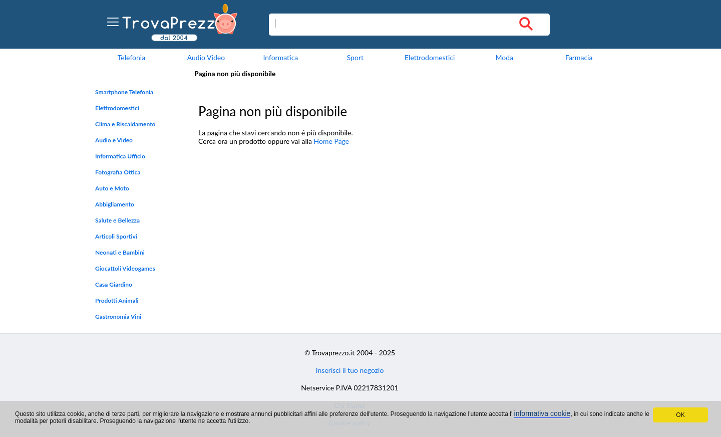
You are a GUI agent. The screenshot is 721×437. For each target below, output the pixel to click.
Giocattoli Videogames (125, 268)
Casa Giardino (113, 284)
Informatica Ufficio (120, 156)
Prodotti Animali (117, 300)
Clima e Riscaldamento (125, 124)
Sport (355, 57)
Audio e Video (114, 140)
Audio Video (206, 57)
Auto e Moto (112, 188)
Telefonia (131, 57)
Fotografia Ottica (117, 172)
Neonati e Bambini (120, 252)
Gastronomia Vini (118, 316)
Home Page (331, 141)
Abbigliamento (114, 204)
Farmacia (578, 57)
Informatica (280, 57)
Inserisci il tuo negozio (350, 370)
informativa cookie (542, 413)
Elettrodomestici (430, 57)
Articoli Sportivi (116, 236)
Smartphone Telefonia (124, 92)
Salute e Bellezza (117, 220)
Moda (504, 57)
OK (680, 414)
